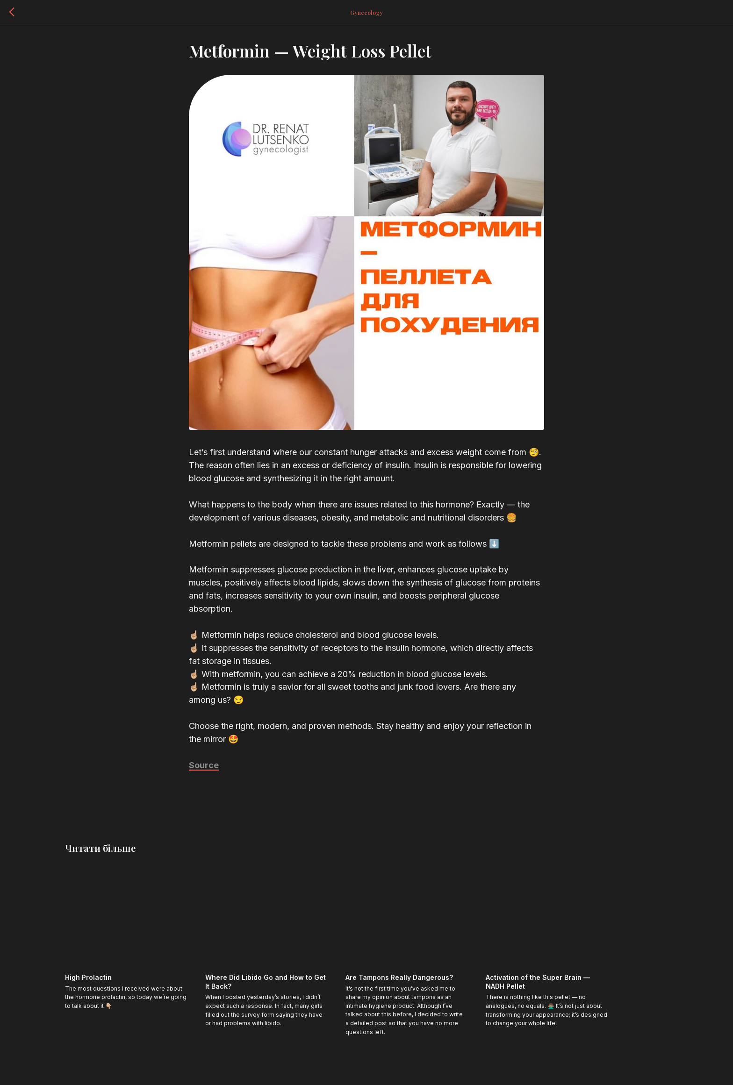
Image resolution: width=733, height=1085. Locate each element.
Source (204, 769)
